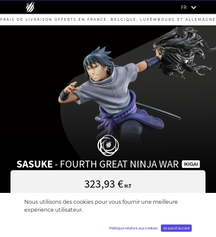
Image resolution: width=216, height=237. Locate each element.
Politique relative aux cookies (133, 227)
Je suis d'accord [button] (176, 227)
